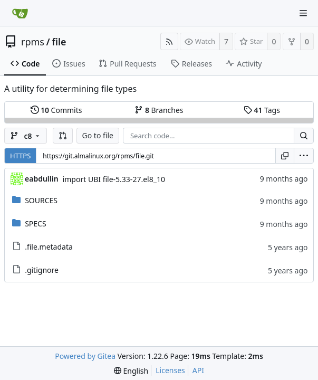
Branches (158, 110)
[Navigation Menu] (303, 13)
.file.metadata (49, 247)
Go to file (97, 135)
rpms (32, 41)
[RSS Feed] (169, 41)
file (59, 41)
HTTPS (20, 155)
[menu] (304, 156)
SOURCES (41, 200)
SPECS (35, 223)
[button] (63, 136)
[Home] (20, 13)
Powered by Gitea (85, 356)
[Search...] (304, 136)
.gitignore (42, 270)
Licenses (170, 370)
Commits (56, 110)
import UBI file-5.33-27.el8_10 (114, 179)
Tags (262, 110)
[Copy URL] (284, 156)
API (198, 370)
